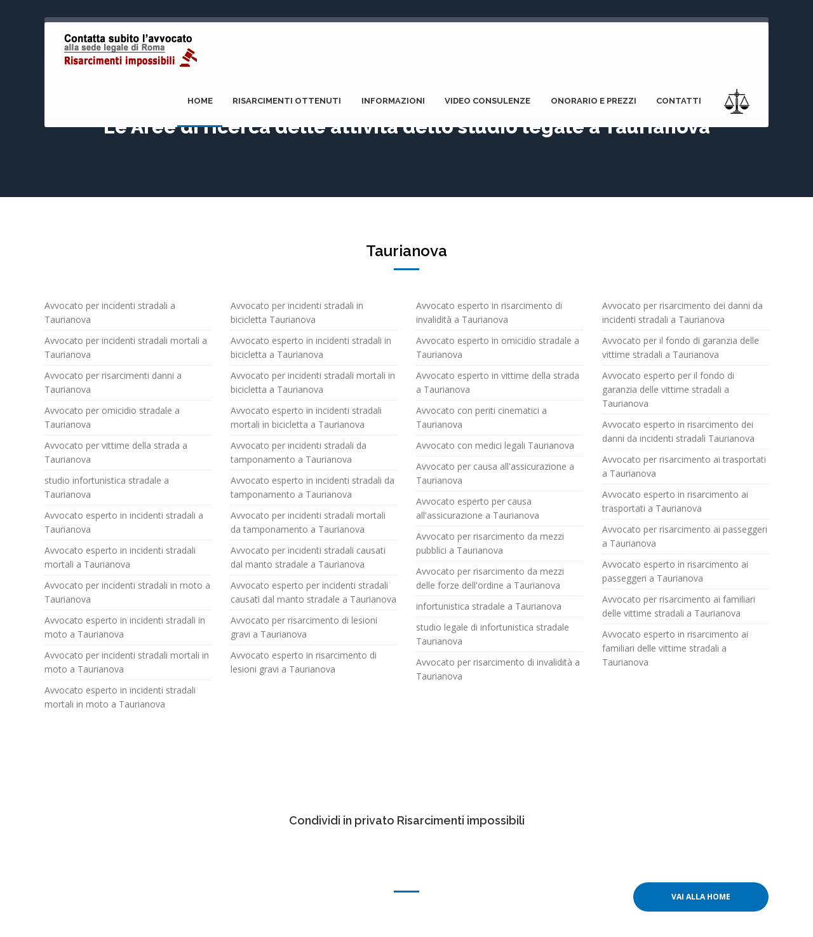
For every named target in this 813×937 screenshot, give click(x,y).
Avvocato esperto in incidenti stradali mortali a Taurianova (120, 557)
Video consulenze (490, 101)
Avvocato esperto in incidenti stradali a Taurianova (123, 522)
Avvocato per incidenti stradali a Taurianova (109, 312)
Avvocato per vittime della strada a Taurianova (115, 452)
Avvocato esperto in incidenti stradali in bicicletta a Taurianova (311, 347)
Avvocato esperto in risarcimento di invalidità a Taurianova (489, 312)
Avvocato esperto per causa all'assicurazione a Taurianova (477, 508)
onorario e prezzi (595, 101)
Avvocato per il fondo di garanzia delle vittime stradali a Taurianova (680, 347)
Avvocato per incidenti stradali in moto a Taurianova (127, 592)
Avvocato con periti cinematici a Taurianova (481, 417)
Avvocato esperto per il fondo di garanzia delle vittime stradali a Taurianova (668, 389)
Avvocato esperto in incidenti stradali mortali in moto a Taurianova (120, 697)
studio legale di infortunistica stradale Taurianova (492, 634)
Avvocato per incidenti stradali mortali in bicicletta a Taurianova (313, 382)
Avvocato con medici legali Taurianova (495, 445)
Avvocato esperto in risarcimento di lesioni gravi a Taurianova (304, 662)
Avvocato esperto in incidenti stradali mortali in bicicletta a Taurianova (306, 417)
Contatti (679, 101)
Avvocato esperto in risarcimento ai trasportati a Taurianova (675, 501)
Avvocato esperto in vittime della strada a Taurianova (497, 382)
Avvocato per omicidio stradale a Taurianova (112, 417)
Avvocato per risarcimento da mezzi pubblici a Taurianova (490, 543)
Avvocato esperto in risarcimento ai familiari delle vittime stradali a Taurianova (675, 648)
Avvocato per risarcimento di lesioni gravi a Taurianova (304, 627)
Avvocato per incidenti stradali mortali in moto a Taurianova (126, 662)
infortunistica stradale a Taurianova (488, 606)
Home (205, 101)
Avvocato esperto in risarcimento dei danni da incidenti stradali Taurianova (678, 431)
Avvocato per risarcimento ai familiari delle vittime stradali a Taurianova (678, 606)
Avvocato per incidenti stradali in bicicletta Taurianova (297, 312)
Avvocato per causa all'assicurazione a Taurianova (495, 473)
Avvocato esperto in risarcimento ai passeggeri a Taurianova (675, 571)
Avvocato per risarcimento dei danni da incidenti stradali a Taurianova (682, 312)
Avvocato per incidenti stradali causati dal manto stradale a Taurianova (308, 557)
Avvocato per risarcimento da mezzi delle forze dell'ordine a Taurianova (490, 578)
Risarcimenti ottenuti (291, 101)
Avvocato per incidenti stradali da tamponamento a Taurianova (298, 452)
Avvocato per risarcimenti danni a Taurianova (113, 382)
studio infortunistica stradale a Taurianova (106, 487)
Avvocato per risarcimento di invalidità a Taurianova (498, 669)
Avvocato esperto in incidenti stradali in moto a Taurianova (124, 627)
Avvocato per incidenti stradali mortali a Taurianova (125, 347)
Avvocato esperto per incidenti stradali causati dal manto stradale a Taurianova (313, 592)
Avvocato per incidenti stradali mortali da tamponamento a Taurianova (308, 522)
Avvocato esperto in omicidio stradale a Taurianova (497, 347)
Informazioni (396, 101)
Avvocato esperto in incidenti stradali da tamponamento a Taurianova (312, 487)
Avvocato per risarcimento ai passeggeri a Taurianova (684, 536)
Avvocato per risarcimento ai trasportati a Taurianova (684, 466)
